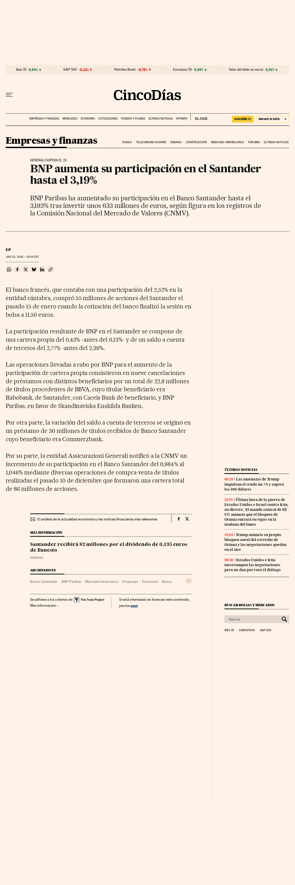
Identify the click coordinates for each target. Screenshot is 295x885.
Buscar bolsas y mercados (249, 605)
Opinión (181, 118)
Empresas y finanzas (44, 118)
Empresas (130, 581)
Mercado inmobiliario (227, 142)
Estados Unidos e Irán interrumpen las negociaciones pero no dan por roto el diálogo (252, 565)
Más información (44, 605)
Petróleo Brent (124, 69)
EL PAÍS (198, 117)
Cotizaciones (108, 118)
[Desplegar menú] (9, 95)
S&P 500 (70, 69)
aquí (134, 605)
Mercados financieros (101, 581)
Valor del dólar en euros (246, 69)
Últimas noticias (160, 118)
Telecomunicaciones (151, 142)
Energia (176, 142)
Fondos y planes (133, 118)
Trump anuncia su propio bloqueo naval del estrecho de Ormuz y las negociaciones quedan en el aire (255, 542)
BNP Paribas (71, 581)
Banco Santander (43, 581)
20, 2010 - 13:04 (22, 257)
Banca (127, 142)
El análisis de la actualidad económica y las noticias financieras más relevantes (97, 519)
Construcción (196, 142)
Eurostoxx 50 (182, 69)
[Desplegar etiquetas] (188, 580)
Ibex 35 (21, 69)
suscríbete (242, 119)
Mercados (70, 118)
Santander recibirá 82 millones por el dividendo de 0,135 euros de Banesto (108, 547)
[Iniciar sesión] (272, 119)
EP (8, 249)
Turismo (254, 142)
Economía (88, 118)
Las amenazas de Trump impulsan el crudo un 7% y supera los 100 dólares (254, 484)
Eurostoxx (247, 630)
